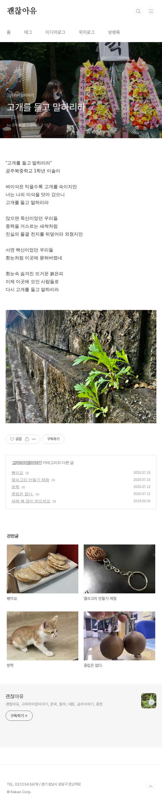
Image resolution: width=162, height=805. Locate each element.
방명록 (114, 32)
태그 (28, 32)
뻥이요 (17, 472)
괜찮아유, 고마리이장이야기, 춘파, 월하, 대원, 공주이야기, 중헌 (54, 704)
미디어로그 (55, 32)
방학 (15, 487)
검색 (138, 11)
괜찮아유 (22, 11)
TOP (150, 786)
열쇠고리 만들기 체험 (30, 480)
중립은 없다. (23, 494)
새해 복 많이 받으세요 (31, 501)
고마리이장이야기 (26, 462)
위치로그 (87, 32)
